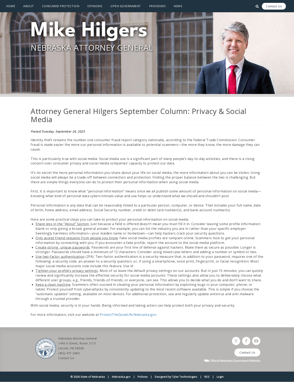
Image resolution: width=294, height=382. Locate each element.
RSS (207, 377)
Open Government (125, 6)
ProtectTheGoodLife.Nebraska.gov (128, 314)
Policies (143, 377)
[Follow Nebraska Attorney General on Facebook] (246, 341)
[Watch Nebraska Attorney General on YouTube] (256, 341)
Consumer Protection (60, 6)
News (178, 6)
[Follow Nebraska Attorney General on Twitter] (236, 341)
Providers (157, 6)
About (28, 6)
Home (10, 6)
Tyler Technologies (184, 377)
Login (220, 377)
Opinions (94, 6)
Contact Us (274, 6)
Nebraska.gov (121, 377)
